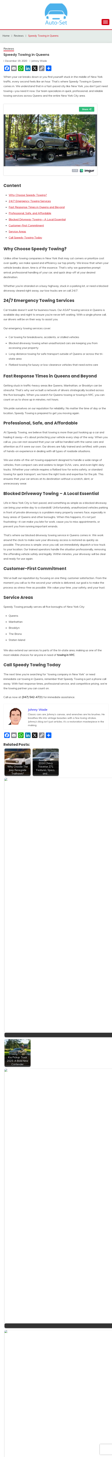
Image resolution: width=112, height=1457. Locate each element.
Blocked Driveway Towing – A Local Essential (37, 219)
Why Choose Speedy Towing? (28, 195)
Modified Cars (17, 1202)
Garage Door (17, 1176)
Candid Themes (90, 1448)
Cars (12, 1163)
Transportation (18, 1265)
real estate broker (20, 1208)
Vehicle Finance (18, 1291)
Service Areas (17, 231)
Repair (13, 1214)
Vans (12, 1284)
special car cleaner (20, 1240)
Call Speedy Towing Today (25, 237)
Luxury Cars (16, 1195)
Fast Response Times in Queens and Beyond (37, 207)
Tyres (12, 1278)
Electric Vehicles (19, 1170)
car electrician (17, 1151)
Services (14, 1227)
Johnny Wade (39, 60)
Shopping (15, 1233)
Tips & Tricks (17, 1259)
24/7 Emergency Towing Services (30, 201)
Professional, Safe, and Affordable (30, 213)
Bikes (12, 1138)
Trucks (13, 1271)
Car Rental (15, 1157)
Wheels (14, 1297)
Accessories (16, 1132)
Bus (11, 1144)
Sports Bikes (17, 1246)
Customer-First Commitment (26, 225)
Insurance (15, 1182)
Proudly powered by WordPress (32, 1448)
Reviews (8, 48)
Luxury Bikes (17, 1189)
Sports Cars (16, 1252)
